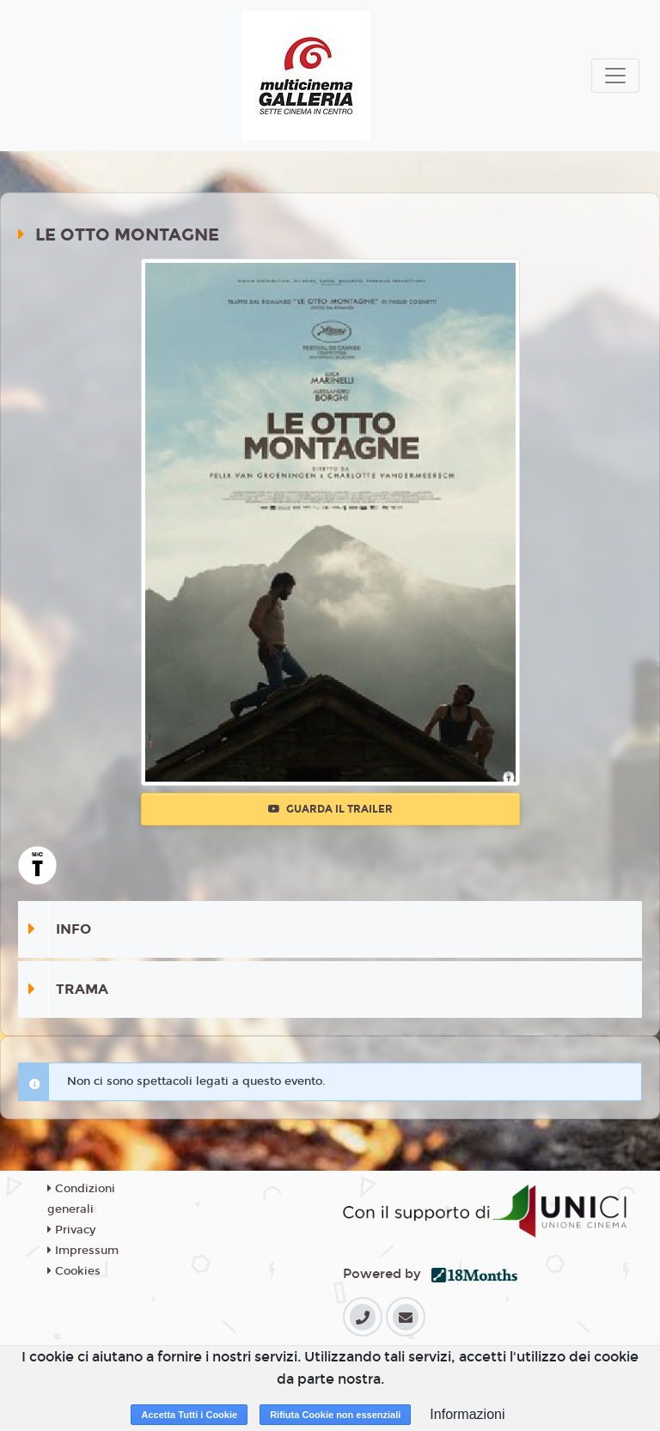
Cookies (74, 1271)
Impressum (83, 1250)
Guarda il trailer (330, 809)
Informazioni (467, 1414)
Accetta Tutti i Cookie (189, 1415)
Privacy (71, 1230)
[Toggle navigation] (615, 75)
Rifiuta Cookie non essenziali (335, 1415)
